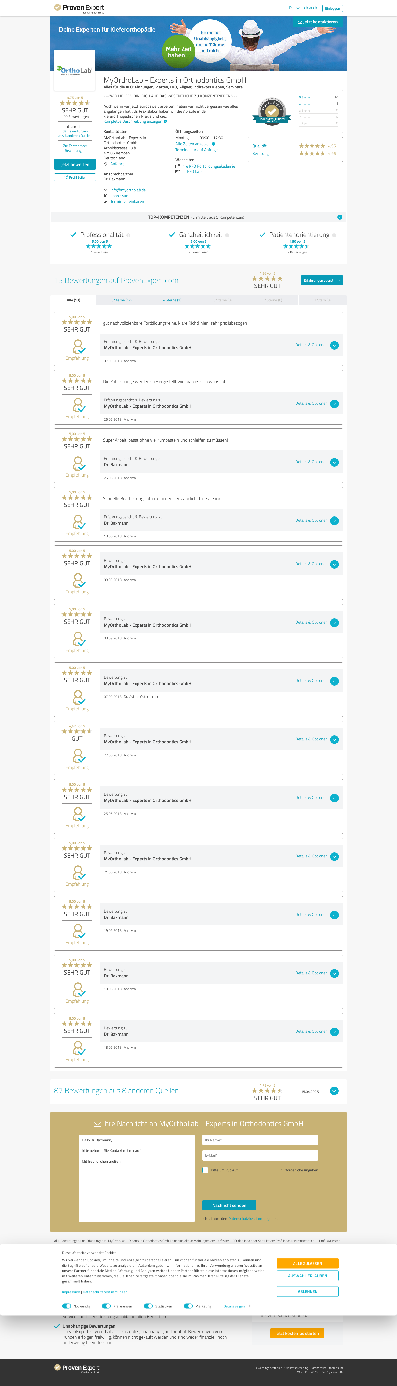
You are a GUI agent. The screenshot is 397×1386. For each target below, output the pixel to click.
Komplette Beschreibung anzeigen (135, 121)
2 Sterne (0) (273, 300)
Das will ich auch (303, 7)
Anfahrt (117, 164)
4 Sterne (304, 104)
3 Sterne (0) (222, 300)
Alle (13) (73, 300)
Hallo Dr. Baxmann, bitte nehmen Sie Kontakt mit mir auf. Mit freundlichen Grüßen (137, 1178)
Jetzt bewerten (75, 164)
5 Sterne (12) (121, 300)
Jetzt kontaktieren (318, 21)
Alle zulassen (307, 1334)
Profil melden (134, 1245)
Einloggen (332, 8)
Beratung (260, 153)
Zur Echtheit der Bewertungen (75, 148)
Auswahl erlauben (307, 1346)
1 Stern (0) (322, 300)
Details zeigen (234, 1376)
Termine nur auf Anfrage (196, 149)
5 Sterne (304, 97)
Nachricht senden (229, 1205)
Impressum (71, 1362)
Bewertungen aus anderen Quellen (75, 133)
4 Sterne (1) (172, 300)
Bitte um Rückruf (224, 1170)
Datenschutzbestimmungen (105, 1362)
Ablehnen (308, 1362)
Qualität (259, 146)
